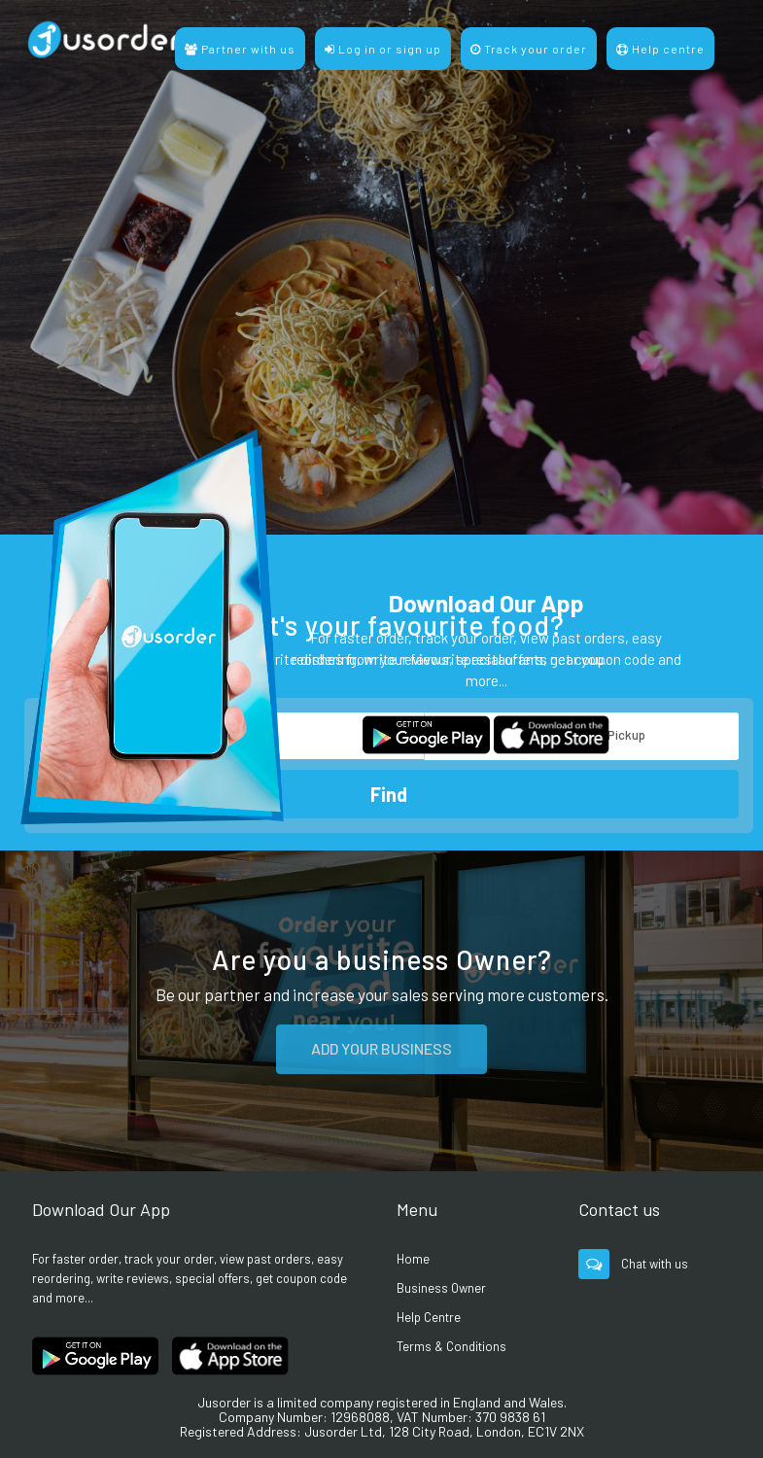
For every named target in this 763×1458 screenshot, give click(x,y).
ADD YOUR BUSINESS (381, 1048)
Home (413, 1259)
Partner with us (240, 48)
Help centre (660, 48)
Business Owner (441, 1288)
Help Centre (429, 1317)
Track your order (528, 48)
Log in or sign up (383, 48)
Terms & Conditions (451, 1346)
